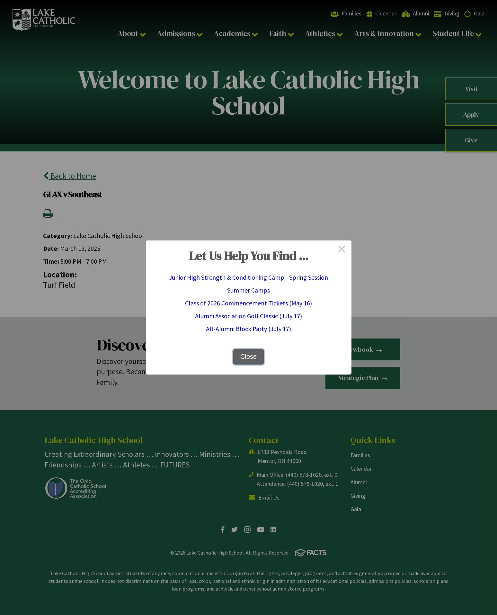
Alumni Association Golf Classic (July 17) (248, 316)
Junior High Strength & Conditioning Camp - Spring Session (248, 277)
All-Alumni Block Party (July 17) (248, 329)
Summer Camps (248, 290)
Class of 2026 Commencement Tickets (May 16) (248, 303)
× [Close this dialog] (342, 250)
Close (248, 356)
